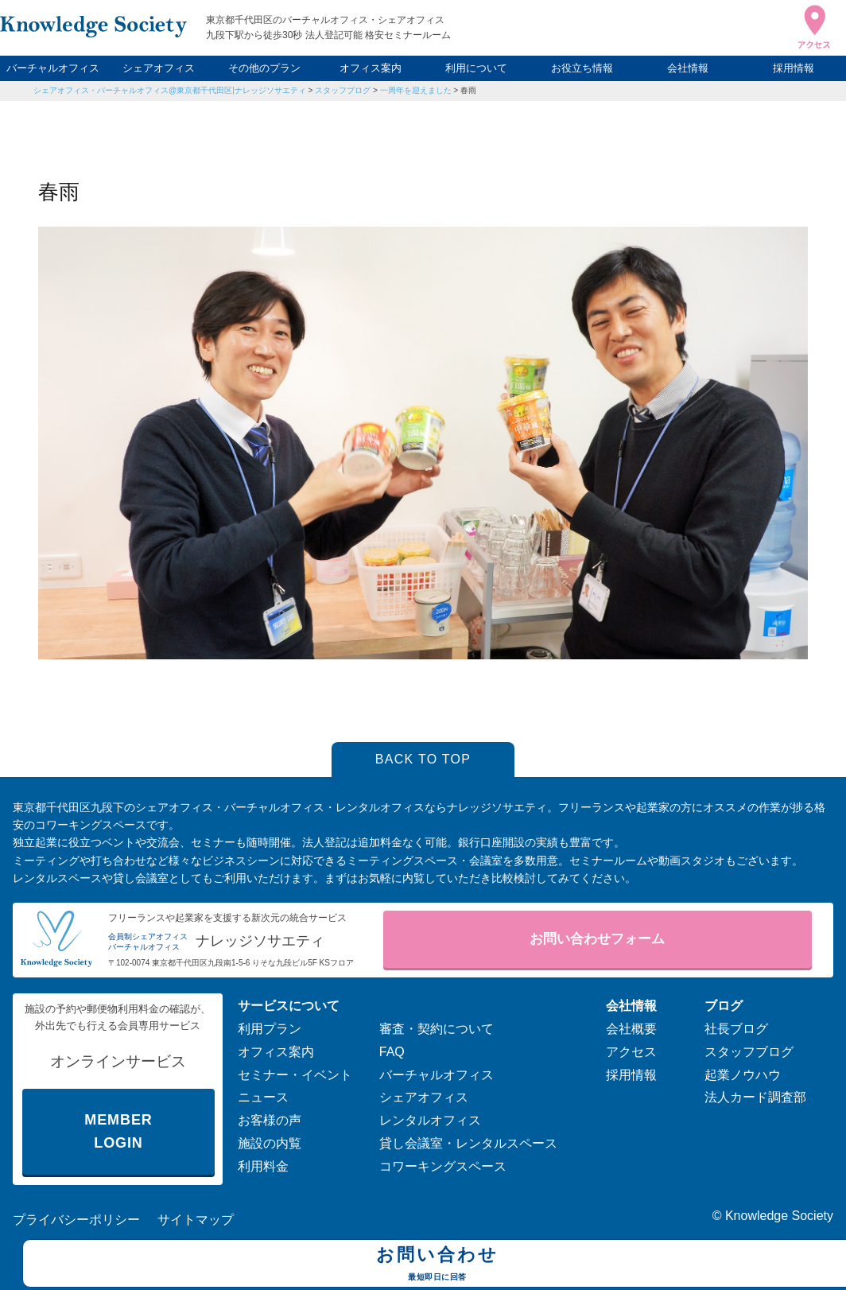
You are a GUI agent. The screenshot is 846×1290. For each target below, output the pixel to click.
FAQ (392, 1052)
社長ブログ (736, 1028)
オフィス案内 (371, 68)
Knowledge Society (779, 1215)
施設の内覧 (269, 1143)
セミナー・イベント (295, 1075)
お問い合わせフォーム (597, 938)
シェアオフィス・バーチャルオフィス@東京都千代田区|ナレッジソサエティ (169, 90)
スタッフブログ (343, 90)
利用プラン (269, 1028)
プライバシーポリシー (76, 1219)
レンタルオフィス (430, 1120)
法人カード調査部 (755, 1097)
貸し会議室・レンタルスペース (468, 1143)
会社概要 (631, 1028)
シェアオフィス (158, 68)
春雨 (468, 90)
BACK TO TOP (423, 759)
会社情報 (687, 68)
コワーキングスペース (442, 1166)
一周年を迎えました (416, 90)
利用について (476, 68)
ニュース (263, 1097)
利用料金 (263, 1166)
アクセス (631, 1052)
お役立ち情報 (582, 68)
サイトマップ (195, 1219)
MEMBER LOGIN (118, 1131)
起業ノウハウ (742, 1075)
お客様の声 (269, 1120)
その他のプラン (264, 68)
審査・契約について (436, 1028)
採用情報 (793, 68)
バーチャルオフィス (52, 68)
